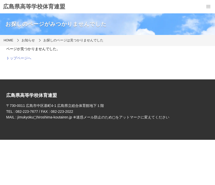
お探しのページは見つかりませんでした (73, 40)
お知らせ (28, 40)
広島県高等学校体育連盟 (34, 6)
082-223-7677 (27, 111)
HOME (8, 40)
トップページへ (18, 58)
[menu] (208, 6)
